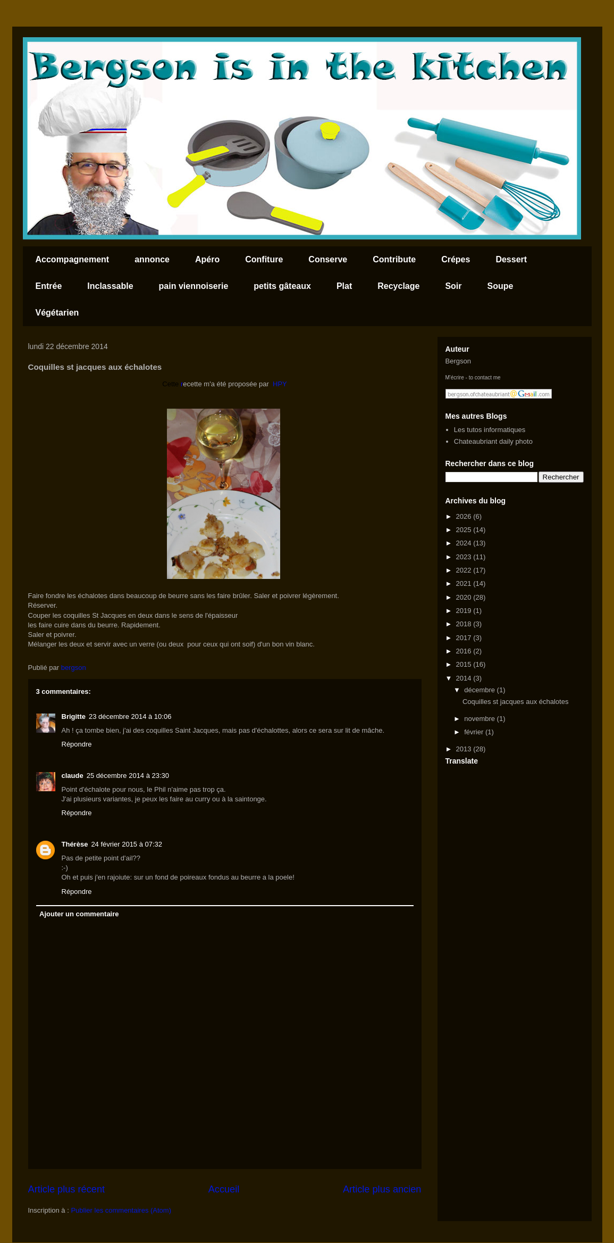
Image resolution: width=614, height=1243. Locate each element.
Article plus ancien (382, 1189)
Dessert (511, 259)
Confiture (264, 259)
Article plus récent (66, 1189)
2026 (465, 516)
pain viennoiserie (194, 286)
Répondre (77, 744)
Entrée (49, 286)
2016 (465, 651)
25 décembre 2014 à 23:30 (128, 776)
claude (72, 776)
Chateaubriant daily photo (493, 441)
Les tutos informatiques (489, 430)
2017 (465, 638)
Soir (453, 286)
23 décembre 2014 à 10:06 (130, 716)
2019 (465, 611)
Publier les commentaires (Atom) (121, 1210)
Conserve (327, 259)
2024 (465, 543)
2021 (465, 583)
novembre (480, 719)
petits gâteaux (282, 286)
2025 (465, 530)
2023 (465, 557)
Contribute (394, 259)
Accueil (224, 1189)
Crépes (455, 259)
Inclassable (110, 286)
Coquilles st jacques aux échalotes (515, 702)
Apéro (207, 259)
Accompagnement (73, 259)
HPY (280, 384)
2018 (465, 624)
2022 (465, 570)
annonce (152, 259)
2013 (465, 749)
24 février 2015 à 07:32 (126, 844)
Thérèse (75, 844)
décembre (480, 690)
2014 (465, 678)
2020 (465, 597)
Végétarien (57, 312)
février (474, 732)
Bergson (458, 361)
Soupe (500, 286)
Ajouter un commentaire (79, 914)
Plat (344, 286)
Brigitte (74, 716)
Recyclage (398, 286)
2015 (465, 664)
